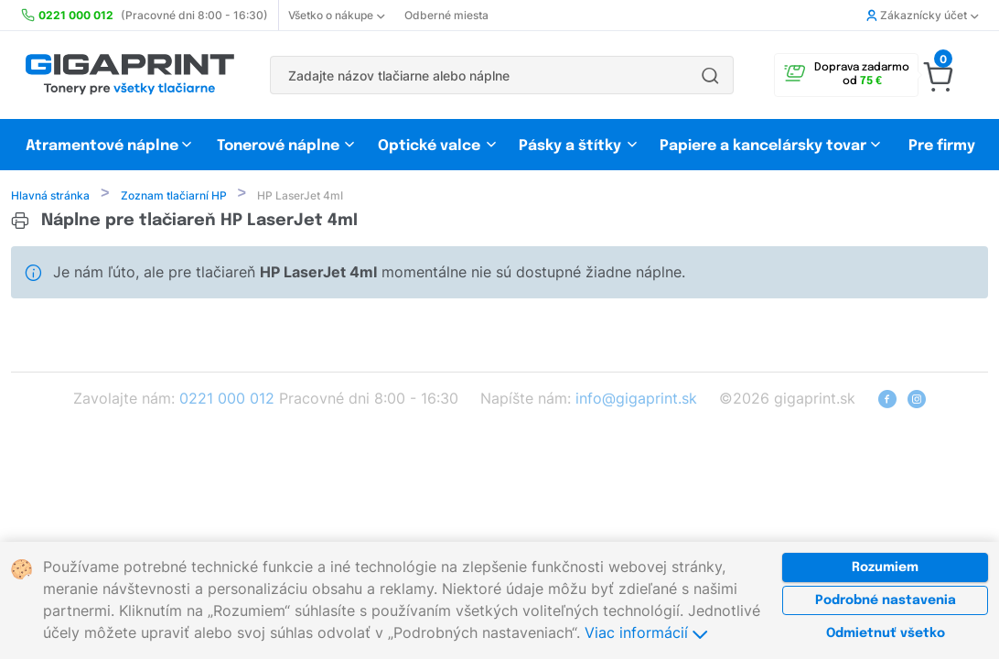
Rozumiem (885, 567)
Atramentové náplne (102, 146)
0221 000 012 (226, 400)
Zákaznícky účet (922, 15)
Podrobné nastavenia (885, 600)
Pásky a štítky (570, 146)
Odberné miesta (446, 15)
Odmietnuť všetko (885, 633)
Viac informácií (646, 632)
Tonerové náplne (278, 146)
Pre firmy (941, 146)
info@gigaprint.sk (636, 400)
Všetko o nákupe (336, 15)
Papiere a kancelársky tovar (765, 146)
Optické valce (429, 146)
